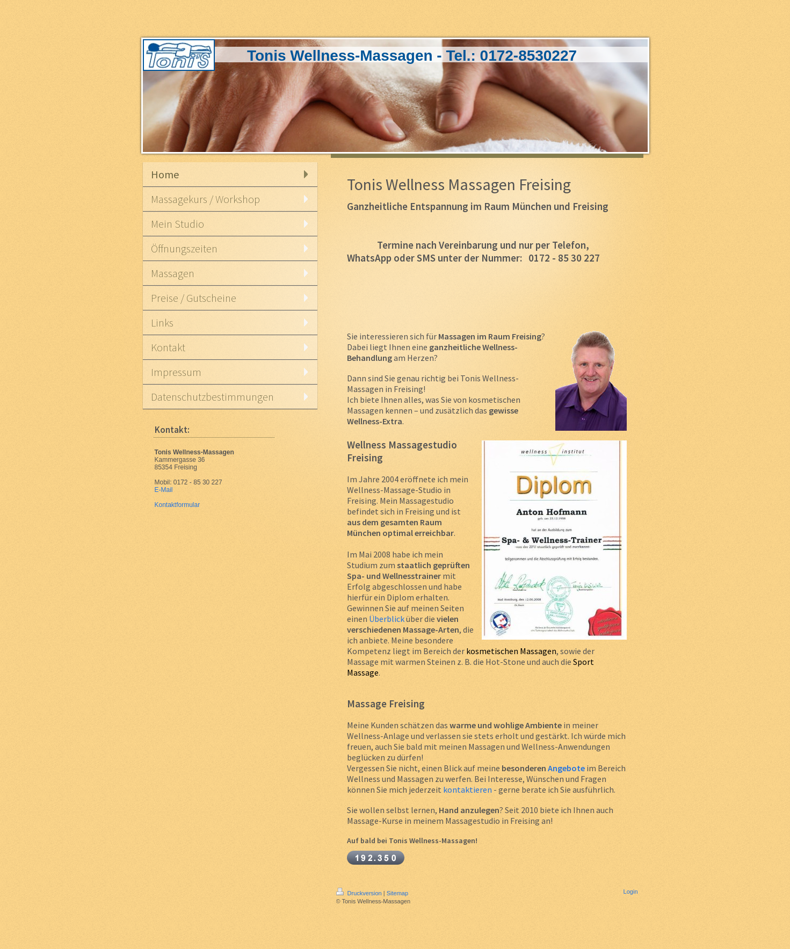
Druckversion (359, 893)
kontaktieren (467, 789)
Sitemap (397, 893)
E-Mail (164, 490)
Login (631, 891)
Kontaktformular (177, 505)
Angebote (566, 768)
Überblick (386, 618)
